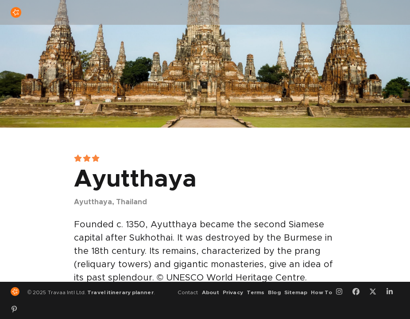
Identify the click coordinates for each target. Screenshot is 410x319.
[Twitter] (376, 292)
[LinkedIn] (392, 292)
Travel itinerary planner (120, 292)
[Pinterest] (17, 309)
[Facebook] (359, 292)
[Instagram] (342, 292)
